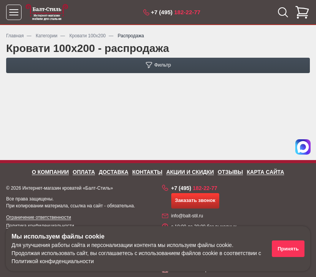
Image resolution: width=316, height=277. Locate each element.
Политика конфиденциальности (40, 226)
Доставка (113, 172)
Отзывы (230, 172)
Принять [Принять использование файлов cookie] (288, 249)
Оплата (84, 172)
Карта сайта (265, 172)
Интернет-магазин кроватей (51, 188)
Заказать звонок (195, 200)
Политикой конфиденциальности (53, 261)
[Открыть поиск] (283, 12)
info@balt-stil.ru (187, 216)
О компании (50, 172)
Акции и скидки (190, 172)
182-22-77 (175, 12)
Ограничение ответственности (38, 217)
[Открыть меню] (14, 12)
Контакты (147, 172)
